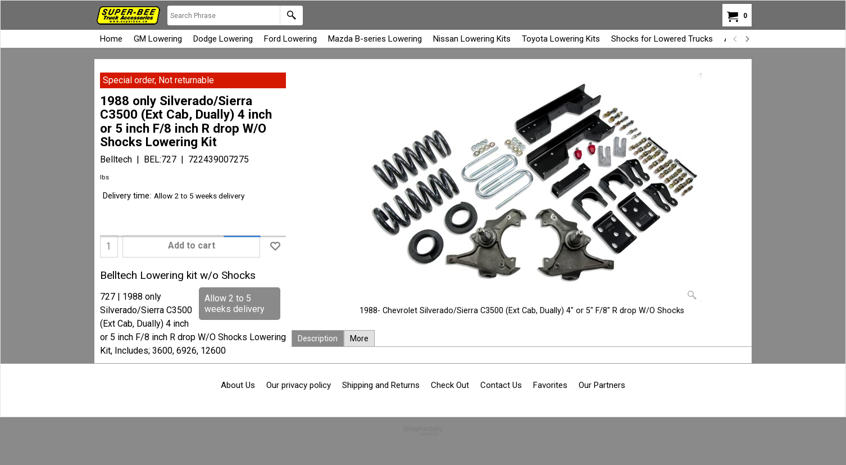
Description (318, 338)
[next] (747, 39)
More (359, 338)
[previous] (735, 39)
